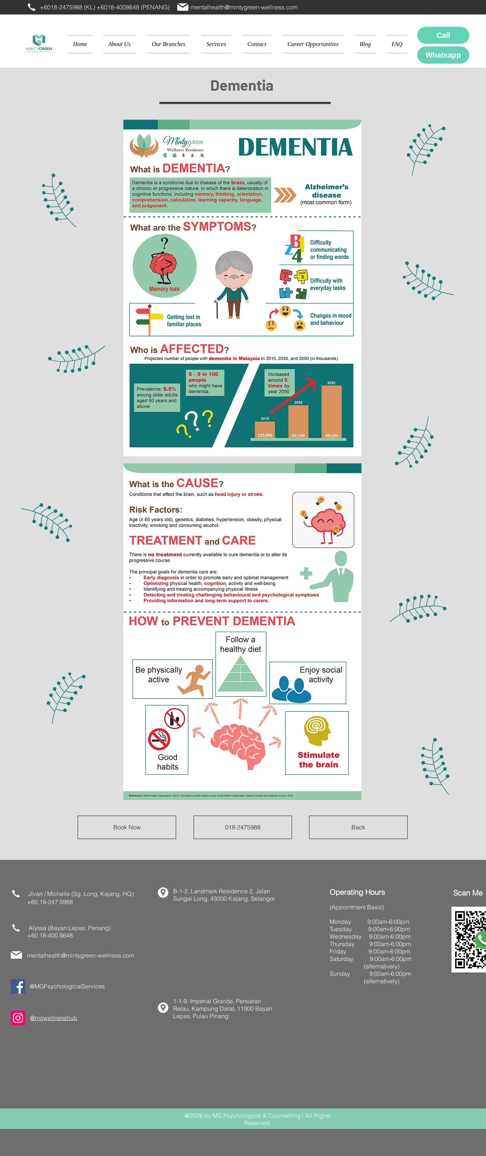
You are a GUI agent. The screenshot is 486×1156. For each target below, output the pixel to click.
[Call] (443, 35)
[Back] (358, 827)
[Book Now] (127, 827)
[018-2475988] (243, 827)
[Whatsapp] (443, 55)
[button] (168, 44)
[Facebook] (18, 986)
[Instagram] (18, 1018)
